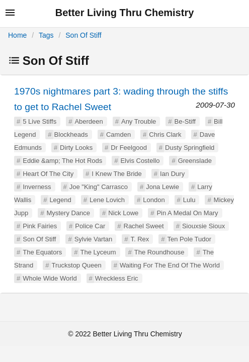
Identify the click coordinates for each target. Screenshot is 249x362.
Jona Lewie (162, 187)
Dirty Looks (76, 147)
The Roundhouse (159, 252)
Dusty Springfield (189, 147)
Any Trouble (138, 121)
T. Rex (140, 239)
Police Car (90, 226)
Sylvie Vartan (93, 239)
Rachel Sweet (144, 226)
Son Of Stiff (83, 35)
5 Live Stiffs (39, 121)
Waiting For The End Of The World (170, 265)
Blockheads (71, 134)
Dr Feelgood (129, 147)
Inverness (37, 187)
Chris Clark (165, 134)
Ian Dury (172, 173)
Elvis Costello (139, 160)
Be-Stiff (185, 121)
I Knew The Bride (116, 173)
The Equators (42, 252)
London (153, 200)
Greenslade (195, 160)
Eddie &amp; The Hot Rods (62, 160)
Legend (60, 200)
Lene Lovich (107, 200)
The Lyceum (98, 252)
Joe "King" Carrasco (98, 187)
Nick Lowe (123, 213)
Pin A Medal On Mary (187, 213)
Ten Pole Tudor (189, 239)
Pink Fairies (40, 226)
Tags (46, 35)
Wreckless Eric (116, 278)
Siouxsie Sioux (203, 226)
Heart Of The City (48, 173)
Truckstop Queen (77, 265)
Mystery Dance (68, 213)
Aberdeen (88, 121)
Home (17, 35)
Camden (118, 134)
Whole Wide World (49, 278)
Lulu (189, 200)
